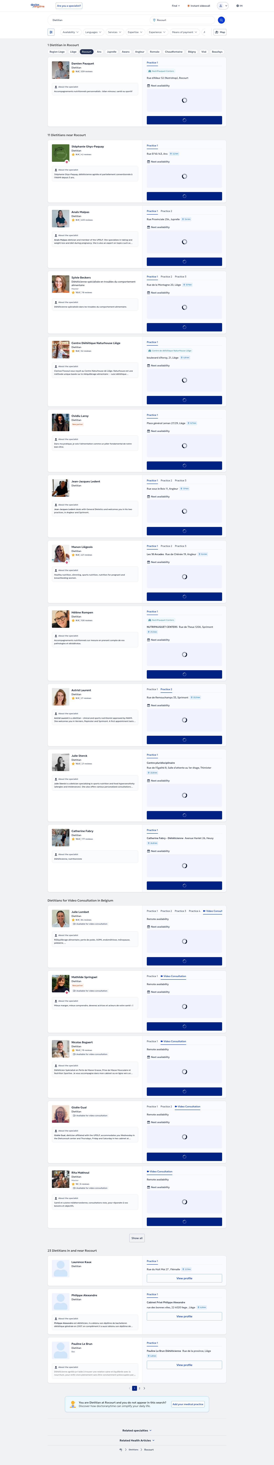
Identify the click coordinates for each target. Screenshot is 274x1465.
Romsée (154, 51)
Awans (126, 51)
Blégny (192, 51)
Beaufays (217, 51)
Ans (99, 51)
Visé (203, 51)
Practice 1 (152, 62)
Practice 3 (180, 276)
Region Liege (57, 51)
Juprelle (111, 51)
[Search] (221, 20)
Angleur (140, 51)
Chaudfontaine (173, 51)
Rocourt (86, 51)
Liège (73, 51)
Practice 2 (166, 211)
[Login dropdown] (223, 5)
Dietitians (133, 1449)
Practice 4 (194, 911)
